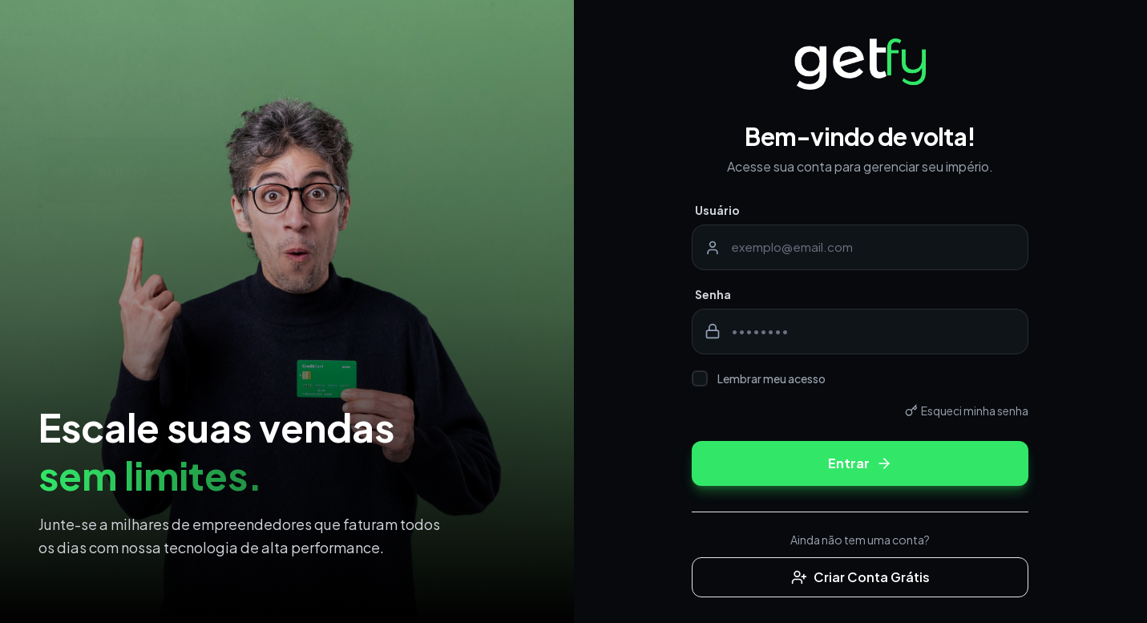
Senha (713, 294)
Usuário (717, 210)
